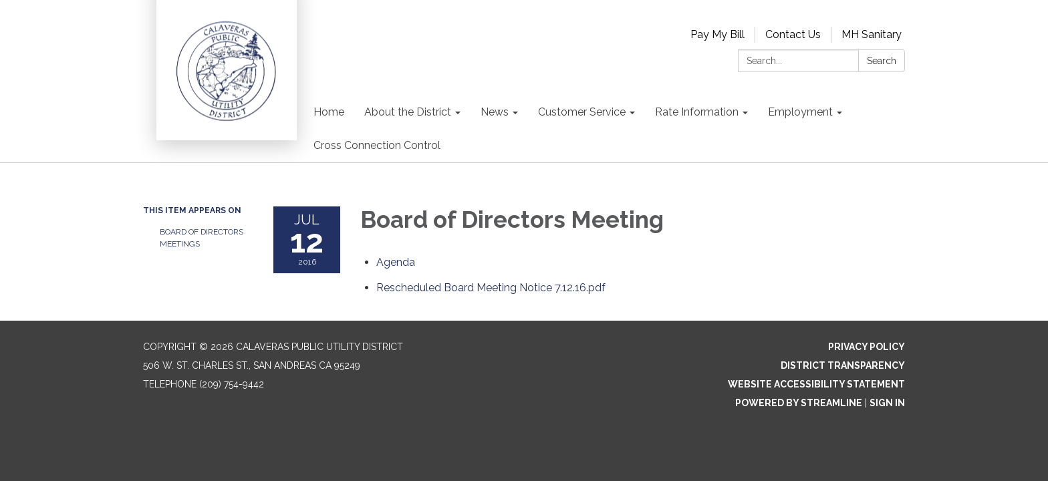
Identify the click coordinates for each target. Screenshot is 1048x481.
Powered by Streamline (798, 402)
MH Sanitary (871, 34)
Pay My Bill (717, 34)
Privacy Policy (866, 346)
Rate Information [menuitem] (697, 112)
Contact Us (793, 34)
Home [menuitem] (328, 112)
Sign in (887, 402)
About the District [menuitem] (407, 112)
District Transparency (843, 365)
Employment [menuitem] (800, 112)
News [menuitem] (495, 112)
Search (881, 60)
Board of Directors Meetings (201, 238)
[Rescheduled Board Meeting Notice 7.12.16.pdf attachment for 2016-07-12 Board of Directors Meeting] (491, 287)
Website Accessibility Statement (816, 384)
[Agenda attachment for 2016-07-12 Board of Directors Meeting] (395, 262)
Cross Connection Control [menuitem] (376, 145)
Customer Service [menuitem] (582, 112)
